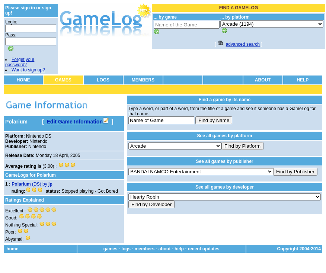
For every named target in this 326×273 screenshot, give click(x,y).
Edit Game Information (78, 122)
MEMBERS (143, 80)
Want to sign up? (28, 70)
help (179, 248)
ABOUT (263, 80)
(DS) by (32, 184)
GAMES (63, 80)
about (165, 248)
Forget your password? (19, 62)
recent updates (203, 248)
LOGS (103, 80)
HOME (23, 80)
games (110, 248)
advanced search (243, 44)
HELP (303, 80)
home (12, 248)
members (144, 248)
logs (126, 248)
